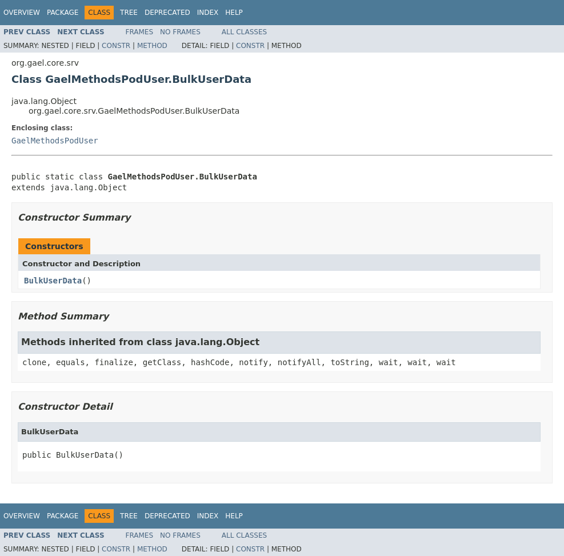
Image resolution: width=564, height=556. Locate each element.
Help (234, 13)
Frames (140, 32)
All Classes (244, 32)
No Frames (180, 32)
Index (208, 13)
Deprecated (167, 13)
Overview (21, 13)
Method (152, 46)
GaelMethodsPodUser (54, 140)
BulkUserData (53, 280)
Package (62, 13)
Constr (116, 46)
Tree (129, 13)
